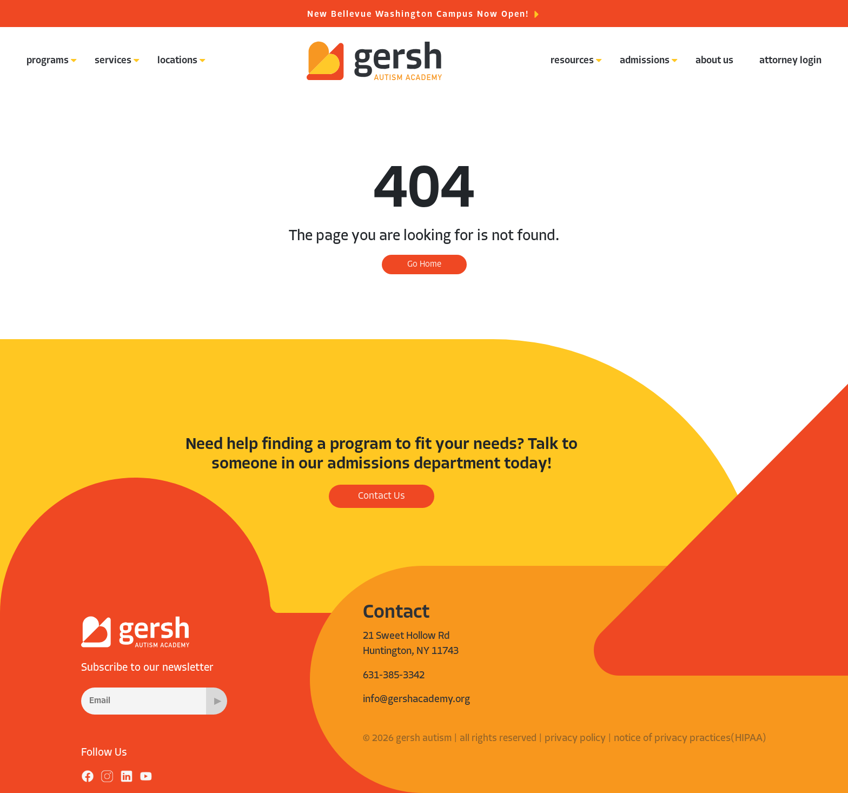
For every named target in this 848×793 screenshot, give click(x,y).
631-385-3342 (394, 676)
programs (48, 61)
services (113, 61)
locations (177, 61)
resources (572, 61)
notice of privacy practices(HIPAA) (690, 738)
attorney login (790, 61)
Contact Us (381, 496)
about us (714, 61)
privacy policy (575, 738)
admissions (645, 61)
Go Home (424, 264)
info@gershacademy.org (416, 700)
